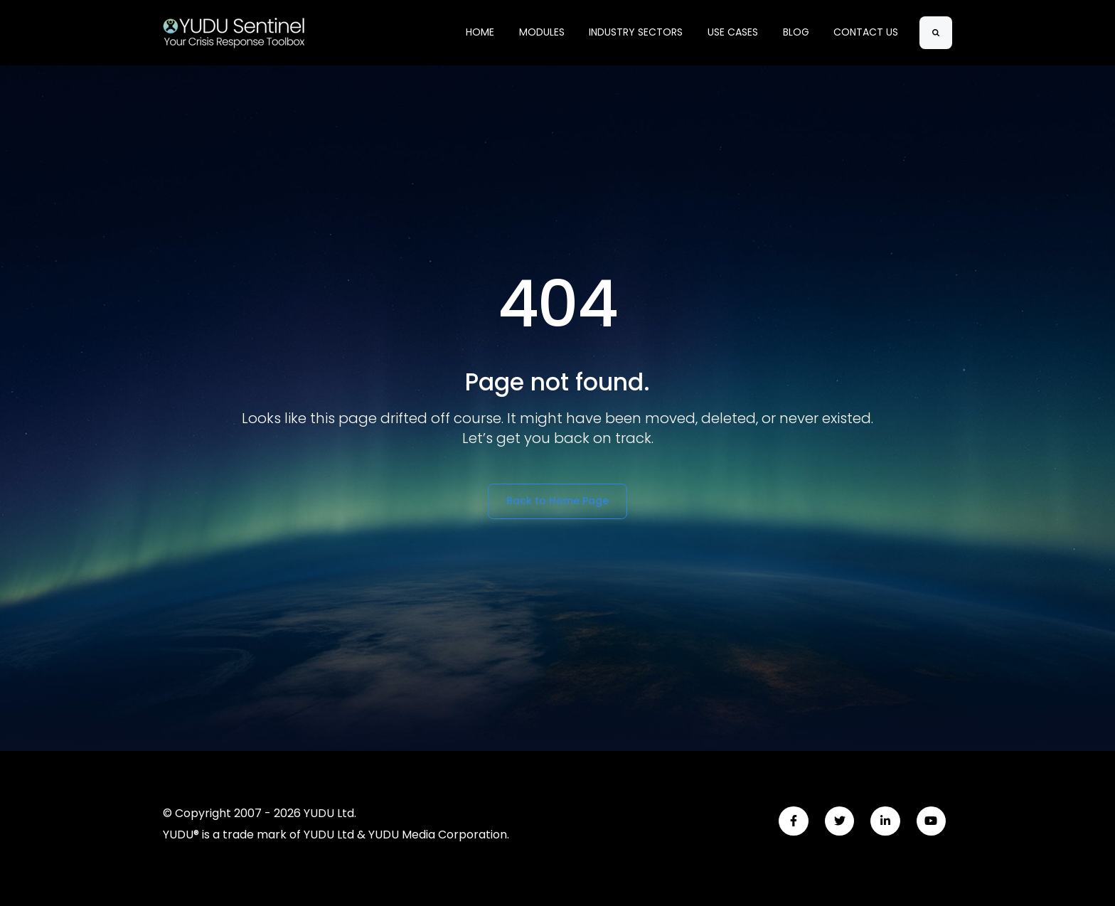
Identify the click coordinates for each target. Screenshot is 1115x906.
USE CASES (733, 32)
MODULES (542, 32)
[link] (234, 32)
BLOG (796, 32)
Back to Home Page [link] (557, 501)
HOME (480, 32)
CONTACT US (865, 32)
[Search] (935, 32)
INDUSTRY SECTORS (636, 32)
